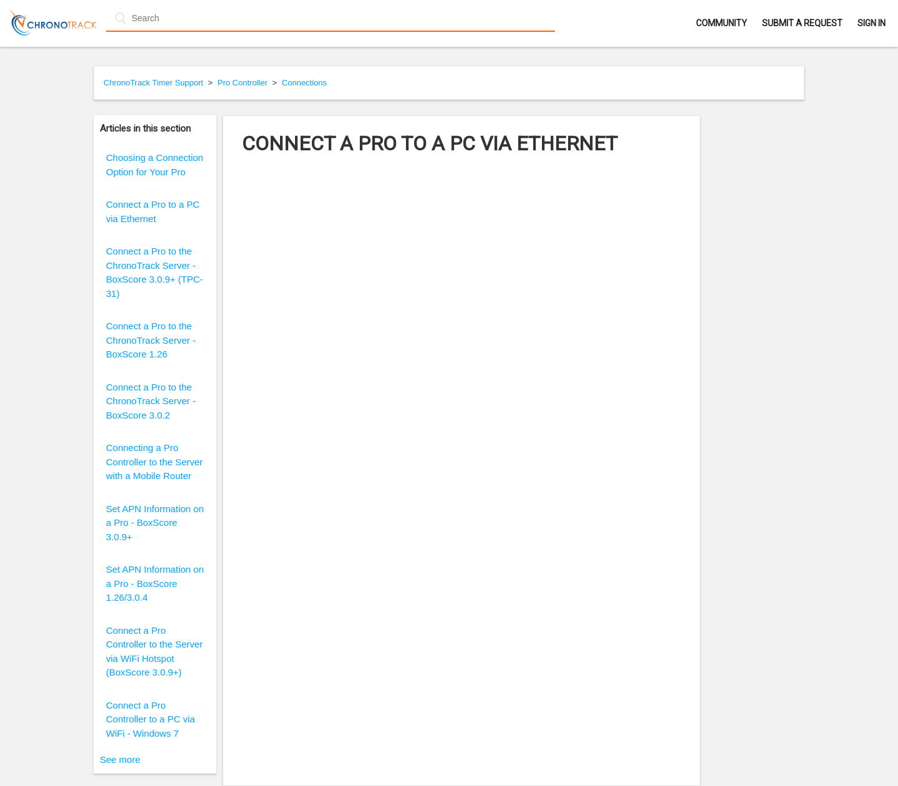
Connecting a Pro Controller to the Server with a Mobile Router (154, 461)
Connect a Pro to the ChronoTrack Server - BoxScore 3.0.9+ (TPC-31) (154, 272)
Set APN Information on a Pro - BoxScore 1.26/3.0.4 (155, 583)
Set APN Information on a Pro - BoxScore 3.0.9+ (155, 522)
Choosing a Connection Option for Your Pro (154, 164)
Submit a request (802, 23)
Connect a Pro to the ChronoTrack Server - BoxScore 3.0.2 (151, 401)
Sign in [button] (871, 23)
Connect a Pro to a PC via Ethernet (153, 211)
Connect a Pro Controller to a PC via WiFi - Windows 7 (150, 719)
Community (721, 23)
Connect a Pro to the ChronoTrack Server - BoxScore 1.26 (151, 340)
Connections (304, 82)
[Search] (330, 18)
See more (120, 759)
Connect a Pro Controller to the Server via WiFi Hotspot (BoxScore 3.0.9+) (154, 651)
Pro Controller (243, 82)
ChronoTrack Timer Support (153, 82)
